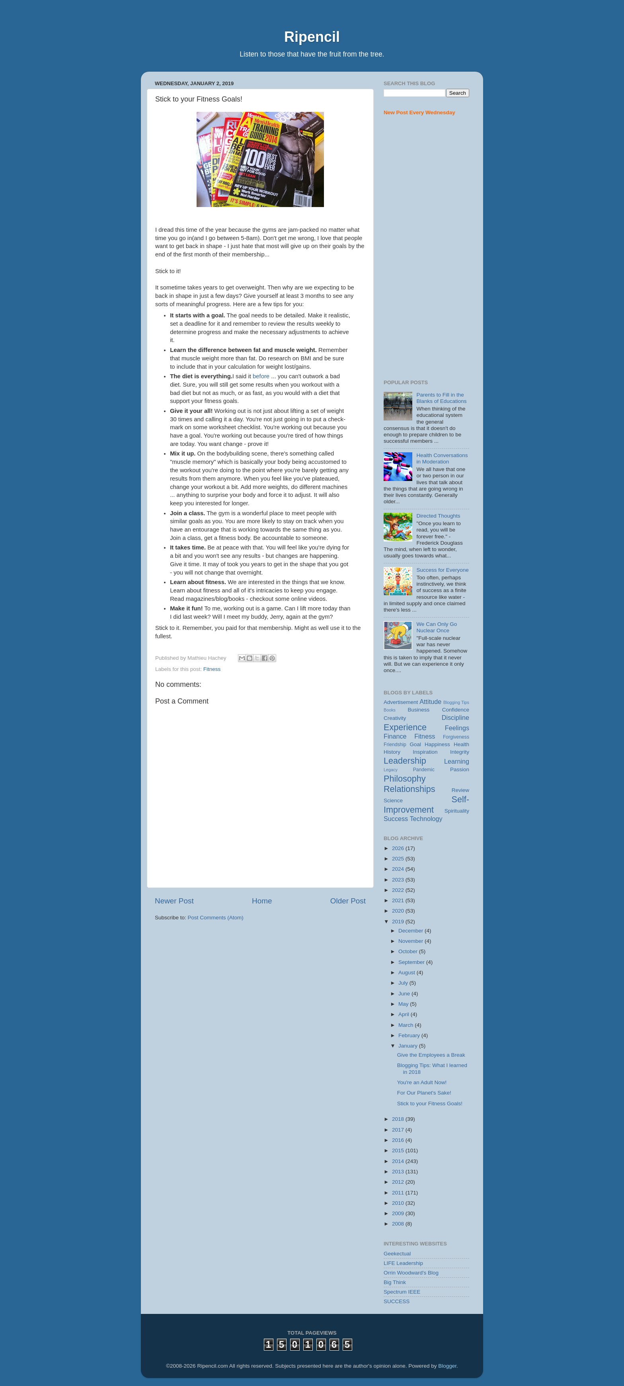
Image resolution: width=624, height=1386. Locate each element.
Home (262, 901)
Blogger (447, 1366)
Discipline (455, 717)
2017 (399, 1130)
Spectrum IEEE (402, 1292)
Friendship (395, 744)
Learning (456, 761)
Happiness (437, 744)
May (404, 1004)
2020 (399, 911)
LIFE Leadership (403, 1263)
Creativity (395, 718)
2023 (399, 880)
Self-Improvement (426, 804)
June (404, 994)
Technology (426, 818)
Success (396, 818)
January (408, 1046)
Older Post (348, 901)
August (407, 972)
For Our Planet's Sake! (424, 1093)
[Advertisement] (426, 248)
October (408, 951)
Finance (395, 736)
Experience (405, 727)
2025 (399, 859)
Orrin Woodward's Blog (411, 1273)
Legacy (391, 769)
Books (390, 710)
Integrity (459, 752)
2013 (399, 1172)
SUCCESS (397, 1301)
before (261, 376)
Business (419, 710)
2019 (399, 922)
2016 (399, 1140)
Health (461, 744)
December (411, 931)
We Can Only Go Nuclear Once (436, 627)
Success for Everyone (442, 570)
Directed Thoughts (438, 516)
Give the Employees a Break (431, 1055)
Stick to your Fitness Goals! (429, 1103)
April (404, 1014)
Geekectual (397, 1254)
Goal (415, 744)
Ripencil (312, 37)
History (392, 752)
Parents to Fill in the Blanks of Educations (441, 398)
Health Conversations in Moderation (442, 458)
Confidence (455, 710)
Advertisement (401, 702)
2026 (399, 848)
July (404, 983)
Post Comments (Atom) (216, 918)
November (411, 941)
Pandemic (424, 769)
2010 (399, 1203)
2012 (399, 1182)
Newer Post (174, 901)
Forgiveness (456, 737)
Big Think (395, 1282)
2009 (399, 1213)
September (412, 962)
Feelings (457, 727)
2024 (399, 869)
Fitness (212, 669)
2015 (399, 1150)
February (409, 1035)
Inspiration (425, 752)
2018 (399, 1119)
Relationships (409, 789)
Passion (459, 769)
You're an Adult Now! (422, 1082)
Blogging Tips (456, 702)
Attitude (430, 701)
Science (393, 800)
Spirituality (457, 811)
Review (460, 790)
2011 (399, 1193)
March (406, 1025)
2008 (399, 1224)
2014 (399, 1161)
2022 (399, 890)
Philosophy (405, 779)
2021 (399, 900)
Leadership (405, 761)
